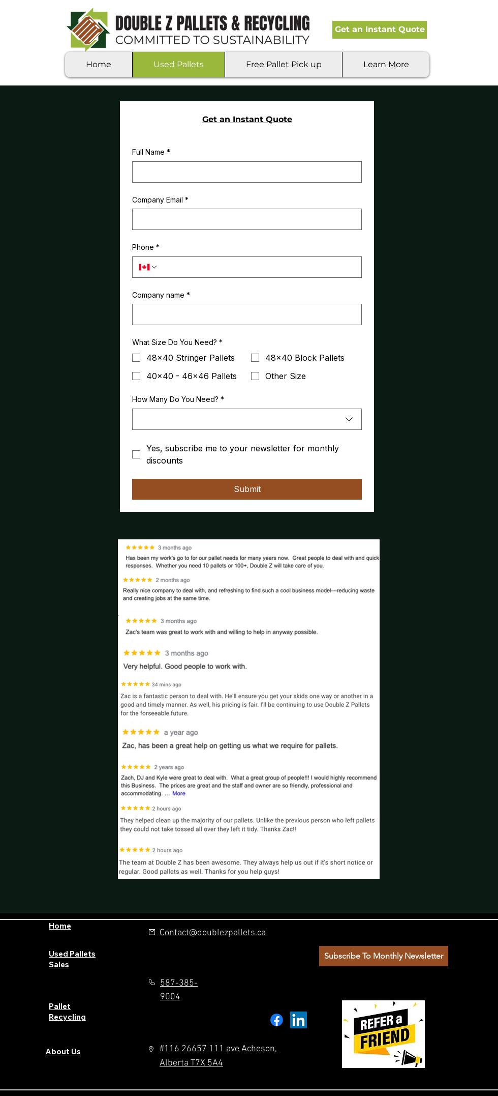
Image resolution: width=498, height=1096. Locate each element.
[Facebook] (276, 1020)
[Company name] (244, 314)
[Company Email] (244, 219)
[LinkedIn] (298, 1020)
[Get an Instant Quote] (379, 30)
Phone (146, 247)
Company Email (160, 200)
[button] (385, 64)
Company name (161, 295)
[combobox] (247, 419)
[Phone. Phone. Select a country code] (148, 267)
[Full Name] (244, 172)
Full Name (151, 152)
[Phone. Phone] (256, 267)
